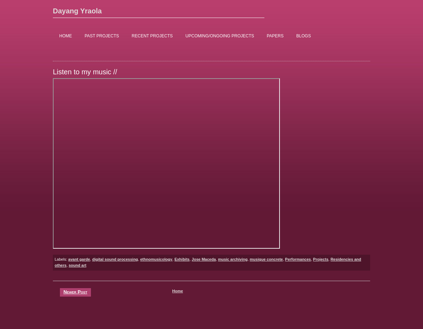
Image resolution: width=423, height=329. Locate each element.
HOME (65, 35)
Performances (298, 259)
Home (177, 291)
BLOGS (303, 35)
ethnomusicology (156, 259)
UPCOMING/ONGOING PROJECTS (219, 35)
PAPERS (275, 35)
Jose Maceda (204, 259)
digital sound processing (115, 259)
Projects (320, 259)
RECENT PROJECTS (152, 35)
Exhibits (182, 259)
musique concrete (266, 259)
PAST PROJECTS (102, 35)
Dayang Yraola (77, 11)
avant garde (79, 259)
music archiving (232, 259)
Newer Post (75, 291)
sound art (77, 265)
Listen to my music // (85, 72)
